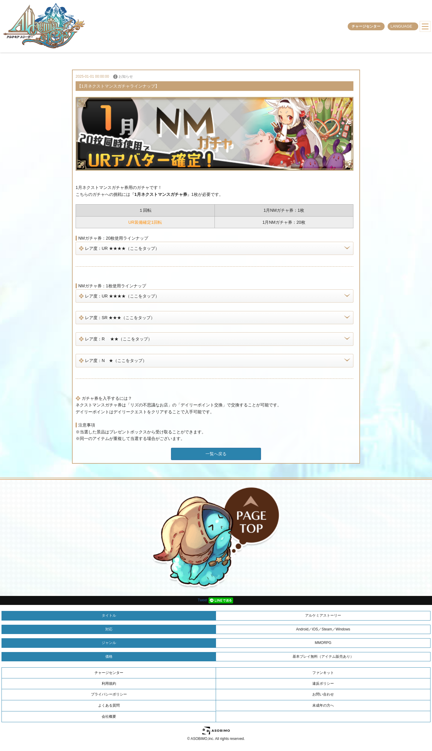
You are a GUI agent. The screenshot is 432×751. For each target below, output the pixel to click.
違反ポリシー (323, 683)
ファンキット (323, 673)
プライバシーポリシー (109, 694)
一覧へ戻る (216, 453)
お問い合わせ (323, 694)
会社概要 (109, 716)
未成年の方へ (323, 705)
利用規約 (109, 683)
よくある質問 (109, 705)
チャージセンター (366, 26)
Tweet (202, 600)
